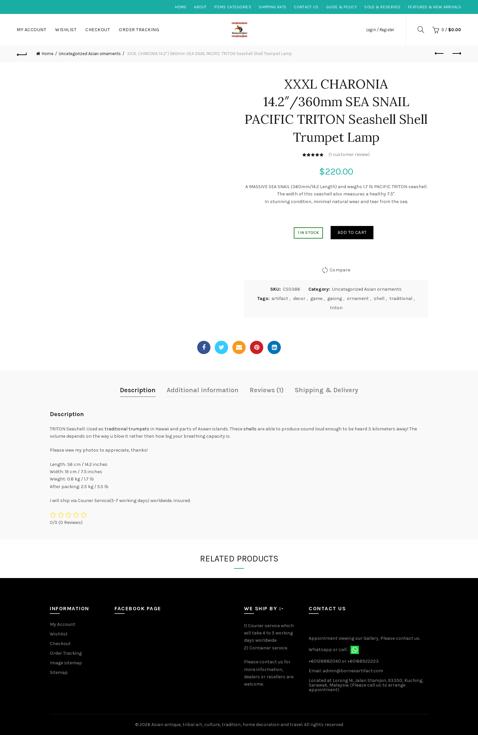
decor (299, 298)
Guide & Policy (341, 7)
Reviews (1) (267, 390)
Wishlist (65, 30)
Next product (456, 53)
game (316, 298)
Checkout (97, 30)
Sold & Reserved (382, 7)
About (200, 7)
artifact (280, 298)
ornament (358, 298)
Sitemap (59, 672)
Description (138, 390)
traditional (400, 298)
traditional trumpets (127, 429)
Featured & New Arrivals (434, 7)
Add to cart (352, 232)
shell (379, 298)
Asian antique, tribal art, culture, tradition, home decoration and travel (226, 724)
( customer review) (349, 154)
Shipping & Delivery (326, 390)
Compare (340, 270)
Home (181, 7)
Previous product (439, 53)
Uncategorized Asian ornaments (90, 53)
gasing (334, 298)
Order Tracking (139, 30)
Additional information (203, 390)
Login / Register (380, 29)
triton (336, 308)
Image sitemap (66, 663)
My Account (31, 30)
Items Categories (232, 7)
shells (250, 429)
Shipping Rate (272, 7)
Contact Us (306, 7)
